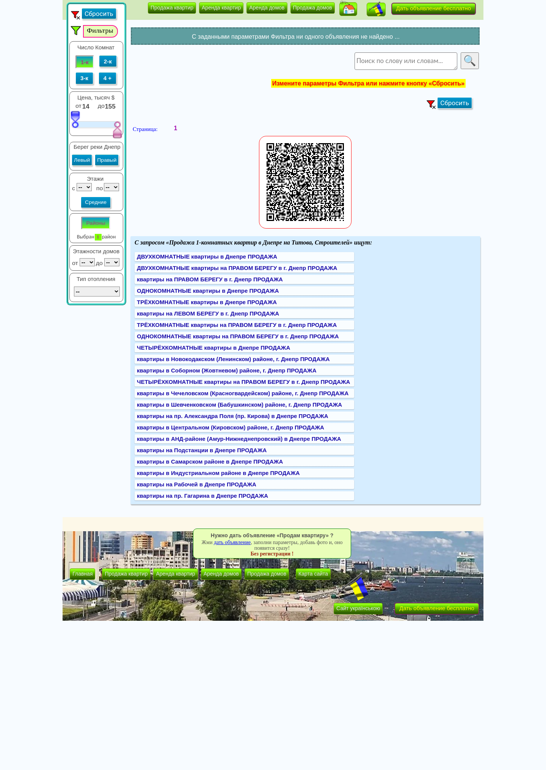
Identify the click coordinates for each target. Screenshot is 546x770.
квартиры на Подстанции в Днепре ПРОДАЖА (202, 450)
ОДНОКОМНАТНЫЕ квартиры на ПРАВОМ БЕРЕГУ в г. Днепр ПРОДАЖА (238, 336)
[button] (348, 9)
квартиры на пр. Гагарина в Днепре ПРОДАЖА (202, 495)
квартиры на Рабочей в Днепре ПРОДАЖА (196, 484)
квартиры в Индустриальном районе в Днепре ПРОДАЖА (218, 473)
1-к (85, 62)
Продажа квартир (172, 8)
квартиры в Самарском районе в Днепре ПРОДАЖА (210, 461)
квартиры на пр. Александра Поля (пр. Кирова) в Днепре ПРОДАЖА (232, 416)
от (78, 106)
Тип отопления (96, 279)
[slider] (75, 119)
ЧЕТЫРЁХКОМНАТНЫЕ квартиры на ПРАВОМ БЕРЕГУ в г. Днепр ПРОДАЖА (243, 382)
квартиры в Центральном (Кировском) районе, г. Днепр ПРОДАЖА (230, 427)
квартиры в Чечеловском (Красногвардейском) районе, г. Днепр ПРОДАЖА (242, 393)
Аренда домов (266, 8)
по (99, 188)
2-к (108, 61)
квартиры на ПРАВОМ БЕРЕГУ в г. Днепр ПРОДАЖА (210, 279)
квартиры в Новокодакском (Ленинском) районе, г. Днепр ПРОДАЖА (233, 359)
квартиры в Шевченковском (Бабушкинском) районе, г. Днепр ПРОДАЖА (239, 404)
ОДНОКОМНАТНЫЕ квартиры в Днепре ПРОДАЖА (208, 290)
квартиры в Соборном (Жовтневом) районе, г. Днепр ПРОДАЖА (227, 370)
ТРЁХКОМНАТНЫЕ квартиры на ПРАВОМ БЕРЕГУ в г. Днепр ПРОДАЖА (237, 325)
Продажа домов (312, 8)
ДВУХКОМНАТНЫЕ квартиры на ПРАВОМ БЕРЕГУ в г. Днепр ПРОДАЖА (237, 268)
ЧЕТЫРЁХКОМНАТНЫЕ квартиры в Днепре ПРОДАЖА (213, 347)
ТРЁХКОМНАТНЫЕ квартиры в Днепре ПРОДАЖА (207, 302)
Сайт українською (358, 608)
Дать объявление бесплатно (433, 8)
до (102, 106)
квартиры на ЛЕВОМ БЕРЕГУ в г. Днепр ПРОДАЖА (208, 313)
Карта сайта (313, 574)
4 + (107, 78)
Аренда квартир (221, 8)
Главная (82, 574)
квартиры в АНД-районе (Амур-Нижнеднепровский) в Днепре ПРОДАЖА (239, 438)
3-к (84, 78)
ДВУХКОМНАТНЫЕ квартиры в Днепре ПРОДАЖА (207, 256)
